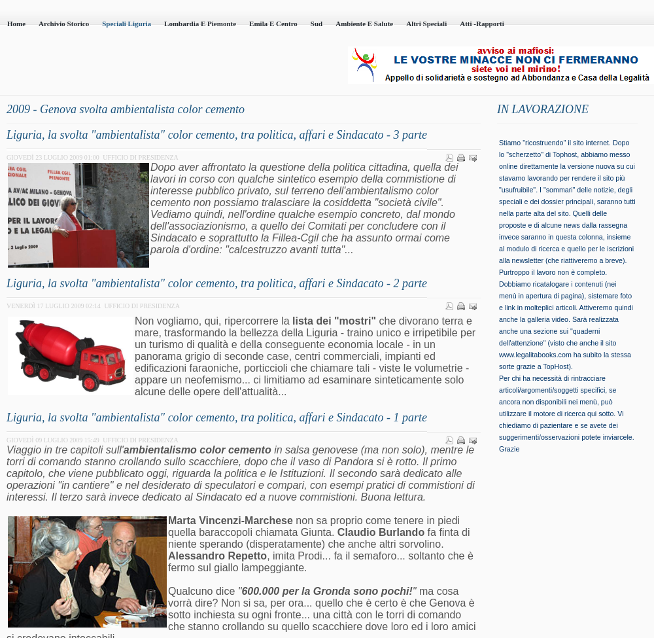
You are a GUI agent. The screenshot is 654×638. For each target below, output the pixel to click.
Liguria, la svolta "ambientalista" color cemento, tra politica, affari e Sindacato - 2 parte (217, 283)
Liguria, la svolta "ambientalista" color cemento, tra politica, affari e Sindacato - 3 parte (217, 134)
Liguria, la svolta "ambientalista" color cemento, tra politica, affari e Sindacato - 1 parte (217, 417)
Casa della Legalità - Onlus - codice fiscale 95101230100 (150, 66)
